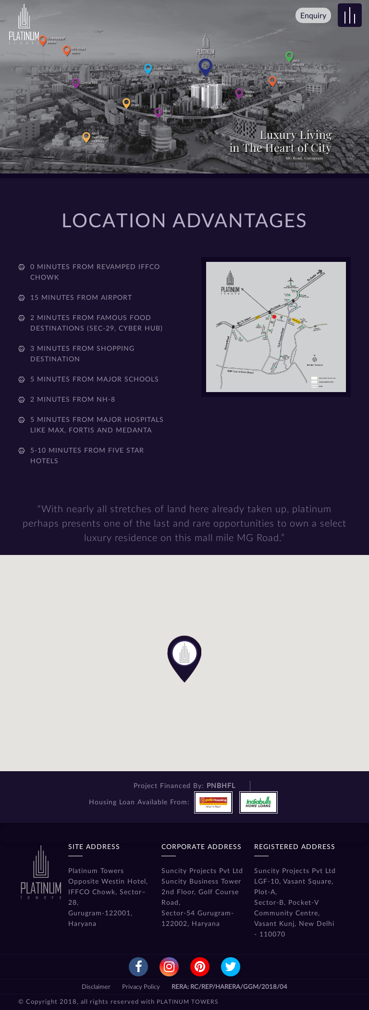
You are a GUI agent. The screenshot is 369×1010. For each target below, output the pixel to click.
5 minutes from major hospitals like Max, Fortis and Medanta (97, 425)
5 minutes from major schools (94, 379)
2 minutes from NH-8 (72, 399)
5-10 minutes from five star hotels (87, 456)
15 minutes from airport (81, 298)
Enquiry (313, 16)
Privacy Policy (141, 987)
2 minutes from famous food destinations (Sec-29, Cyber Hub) (96, 323)
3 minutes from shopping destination (82, 354)
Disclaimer (96, 987)
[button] (184, 665)
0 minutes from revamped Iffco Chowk (95, 272)
